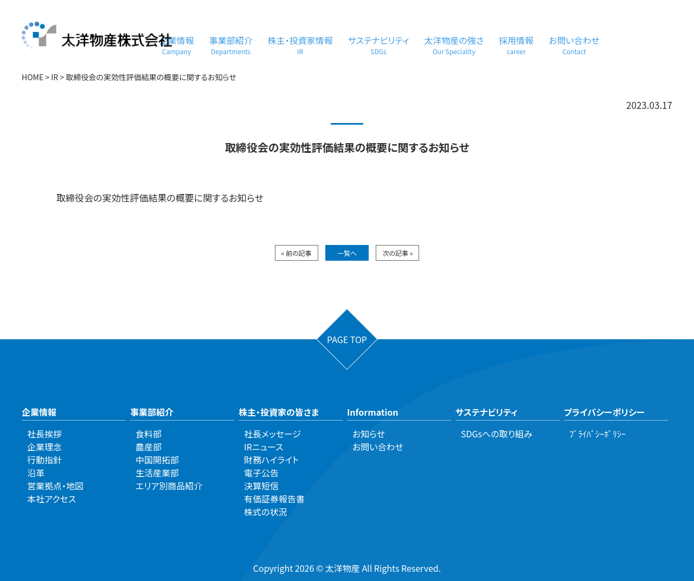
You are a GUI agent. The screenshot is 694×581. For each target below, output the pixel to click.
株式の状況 (265, 511)
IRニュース (263, 446)
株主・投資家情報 (300, 45)
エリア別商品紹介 (169, 485)
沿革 (35, 472)
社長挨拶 (44, 433)
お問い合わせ (574, 45)
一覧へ (347, 252)
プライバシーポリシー (604, 411)
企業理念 (44, 446)
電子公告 (261, 472)
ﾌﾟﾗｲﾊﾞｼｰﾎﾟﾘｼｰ (597, 433)
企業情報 (176, 45)
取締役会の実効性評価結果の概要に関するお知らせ (160, 197)
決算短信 (261, 485)
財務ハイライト (271, 459)
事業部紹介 (231, 45)
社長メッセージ (272, 433)
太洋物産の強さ (454, 45)
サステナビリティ (378, 45)
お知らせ (368, 433)
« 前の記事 (296, 252)
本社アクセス (51, 498)
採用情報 (516, 45)
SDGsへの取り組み (496, 433)
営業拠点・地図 (55, 485)
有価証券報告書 (274, 498)
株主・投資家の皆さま (279, 411)
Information (373, 411)
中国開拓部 (157, 459)
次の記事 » (397, 252)
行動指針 (44, 459)
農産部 (149, 446)
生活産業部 (157, 472)
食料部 (149, 433)
